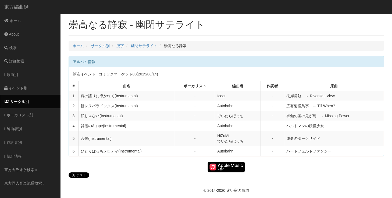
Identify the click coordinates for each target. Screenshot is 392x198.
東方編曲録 (16, 7)
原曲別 (11, 74)
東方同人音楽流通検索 (24, 183)
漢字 (120, 46)
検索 (10, 48)
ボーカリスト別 (18, 115)
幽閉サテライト (144, 46)
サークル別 (16, 101)
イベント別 (15, 88)
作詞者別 (13, 142)
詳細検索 (14, 61)
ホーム (12, 21)
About (11, 34)
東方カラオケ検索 (20, 170)
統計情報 (13, 156)
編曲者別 (13, 129)
